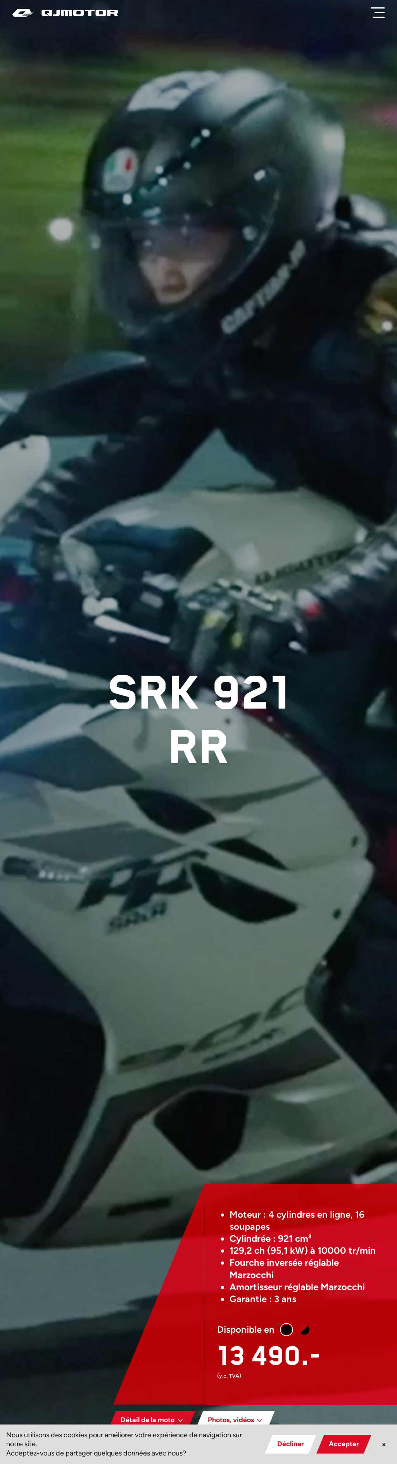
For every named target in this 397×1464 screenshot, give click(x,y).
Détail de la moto (142, 1420)
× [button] (384, 1444)
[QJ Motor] (65, 12)
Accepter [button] (344, 1444)
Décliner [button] (290, 1444)
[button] (276, 1330)
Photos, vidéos (225, 1420)
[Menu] (379, 12)
